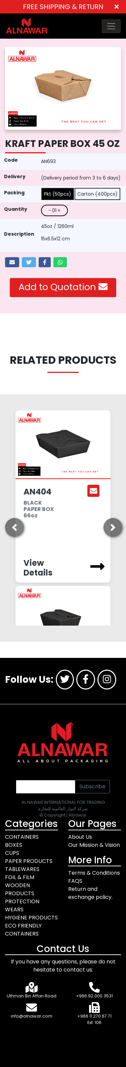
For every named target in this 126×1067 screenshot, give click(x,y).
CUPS (12, 853)
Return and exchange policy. (90, 893)
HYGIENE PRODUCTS (31, 917)
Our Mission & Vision (94, 845)
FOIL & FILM (19, 877)
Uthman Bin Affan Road (31, 996)
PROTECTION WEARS (22, 905)
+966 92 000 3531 (94, 996)
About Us (80, 837)
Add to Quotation (63, 286)
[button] (14, 527)
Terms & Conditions (94, 873)
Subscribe (92, 786)
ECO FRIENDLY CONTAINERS (23, 930)
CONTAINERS (22, 837)
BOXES (13, 845)
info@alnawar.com (31, 1016)
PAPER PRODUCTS (28, 861)
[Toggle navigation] (111, 26)
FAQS (75, 881)
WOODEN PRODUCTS (19, 889)
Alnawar (78, 815)
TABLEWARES (22, 869)
